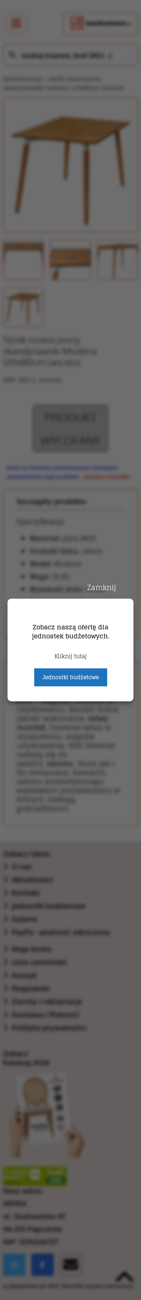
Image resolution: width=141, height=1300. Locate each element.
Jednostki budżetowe (70, 677)
